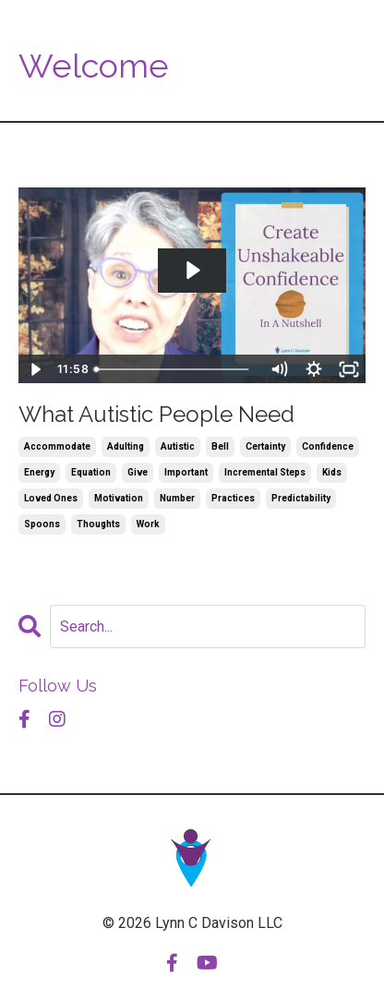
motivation (118, 498)
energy (39, 472)
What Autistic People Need (156, 415)
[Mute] (278, 369)
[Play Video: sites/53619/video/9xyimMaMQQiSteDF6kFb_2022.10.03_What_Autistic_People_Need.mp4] (192, 270)
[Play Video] (35, 369)
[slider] (174, 369)
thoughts (98, 524)
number (177, 498)
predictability (300, 498)
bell (220, 446)
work (148, 524)
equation (91, 472)
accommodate (57, 446)
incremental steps (265, 472)
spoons (42, 524)
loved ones (51, 498)
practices (233, 498)
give (137, 472)
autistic (178, 446)
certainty (265, 446)
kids (332, 472)
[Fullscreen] (348, 369)
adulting (125, 446)
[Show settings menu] (313, 369)
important (186, 472)
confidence (328, 446)
